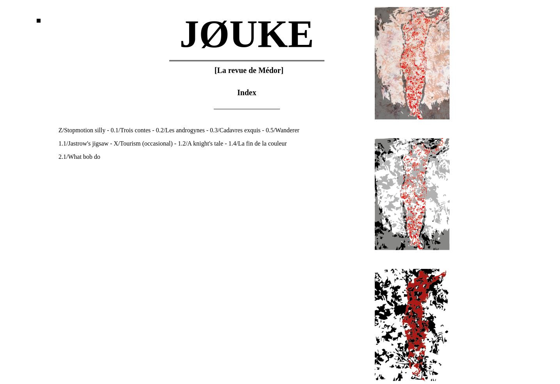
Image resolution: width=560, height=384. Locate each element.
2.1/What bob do (79, 156)
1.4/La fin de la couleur (258, 143)
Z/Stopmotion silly (81, 130)
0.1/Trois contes (131, 130)
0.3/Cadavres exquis (235, 130)
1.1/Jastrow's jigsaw (83, 143)
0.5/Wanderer (282, 130)
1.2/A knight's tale (200, 143)
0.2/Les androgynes (180, 130)
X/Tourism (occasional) (143, 143)
